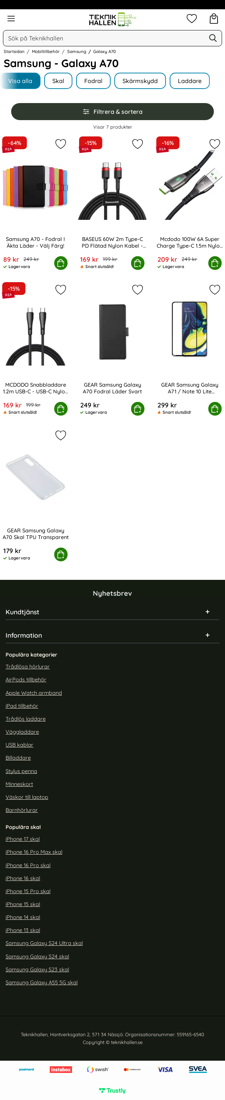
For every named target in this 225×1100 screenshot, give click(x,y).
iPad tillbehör (22, 705)
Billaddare (18, 757)
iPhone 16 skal (23, 878)
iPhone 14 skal (23, 917)
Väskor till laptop (27, 796)
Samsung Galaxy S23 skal (37, 969)
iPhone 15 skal (23, 904)
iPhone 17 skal (23, 839)
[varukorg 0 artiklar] (214, 18)
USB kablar (19, 744)
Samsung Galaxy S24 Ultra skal (44, 943)
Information (24, 635)
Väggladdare (22, 732)
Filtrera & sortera (112, 111)
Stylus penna (21, 770)
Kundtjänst (22, 612)
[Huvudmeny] (11, 18)
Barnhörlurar (22, 810)
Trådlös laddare (26, 719)
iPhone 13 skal (23, 930)
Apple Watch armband (34, 692)
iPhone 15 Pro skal (28, 891)
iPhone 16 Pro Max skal (34, 852)
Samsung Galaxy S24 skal (37, 956)
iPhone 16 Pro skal (28, 865)
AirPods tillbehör (26, 679)
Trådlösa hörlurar (28, 666)
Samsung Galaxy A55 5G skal (42, 982)
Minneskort (19, 783)
